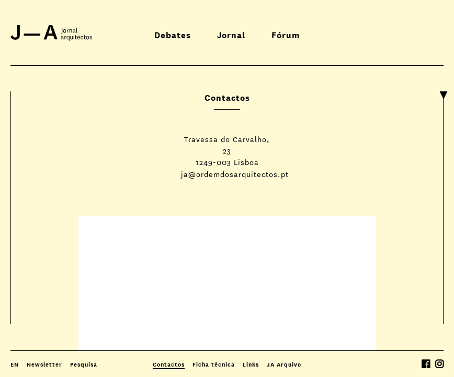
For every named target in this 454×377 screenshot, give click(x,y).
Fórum (285, 34)
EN (14, 364)
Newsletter (44, 364)
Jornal (231, 34)
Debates (172, 34)
